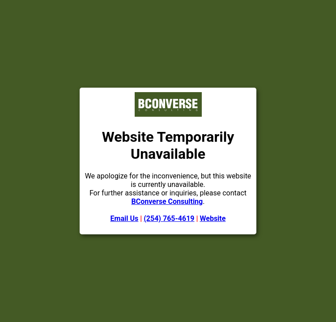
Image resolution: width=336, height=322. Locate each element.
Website (213, 218)
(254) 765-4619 (169, 218)
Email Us (125, 218)
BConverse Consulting (167, 201)
